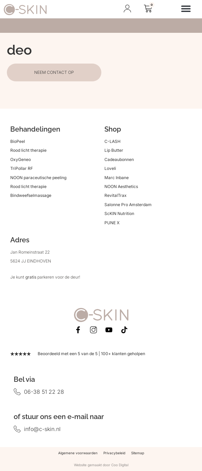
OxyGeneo (20, 159)
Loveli (110, 168)
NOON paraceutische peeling (38, 177)
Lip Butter (113, 150)
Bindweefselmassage (30, 195)
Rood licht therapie (28, 150)
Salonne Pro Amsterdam (128, 204)
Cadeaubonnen (119, 159)
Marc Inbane (116, 177)
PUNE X (111, 222)
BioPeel (17, 141)
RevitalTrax (115, 195)
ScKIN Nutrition (119, 213)
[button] (186, 8)
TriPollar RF (21, 168)
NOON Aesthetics (121, 186)
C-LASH (112, 141)
